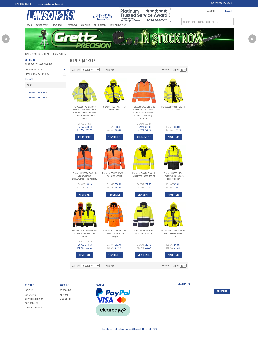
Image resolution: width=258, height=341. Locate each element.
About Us (29, 290)
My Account (65, 290)
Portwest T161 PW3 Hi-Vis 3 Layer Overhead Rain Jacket (84, 233)
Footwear (72, 25)
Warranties (65, 298)
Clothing (85, 25)
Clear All (29, 79)
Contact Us (30, 294)
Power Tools (42, 25)
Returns (64, 294)
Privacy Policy (31, 303)
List (123, 69)
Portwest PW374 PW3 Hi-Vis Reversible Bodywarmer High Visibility (84, 176)
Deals (29, 25)
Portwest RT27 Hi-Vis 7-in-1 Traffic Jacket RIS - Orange (114, 233)
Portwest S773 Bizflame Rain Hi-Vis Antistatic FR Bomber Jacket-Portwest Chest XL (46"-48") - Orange (143, 113)
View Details (114, 137)
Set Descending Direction (102, 69)
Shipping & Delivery (34, 298)
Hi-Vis (46, 53)
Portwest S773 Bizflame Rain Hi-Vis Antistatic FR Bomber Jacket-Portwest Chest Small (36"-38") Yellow (84, 113)
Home (27, 53)
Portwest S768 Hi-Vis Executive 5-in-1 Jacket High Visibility (173, 176)
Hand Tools (58, 25)
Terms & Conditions (34, 307)
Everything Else (118, 25)
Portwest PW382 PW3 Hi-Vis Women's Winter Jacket (173, 233)
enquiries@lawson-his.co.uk (50, 4)
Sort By (75, 69)
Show (175, 69)
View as (109, 69)
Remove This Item (64, 69)
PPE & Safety (100, 25)
